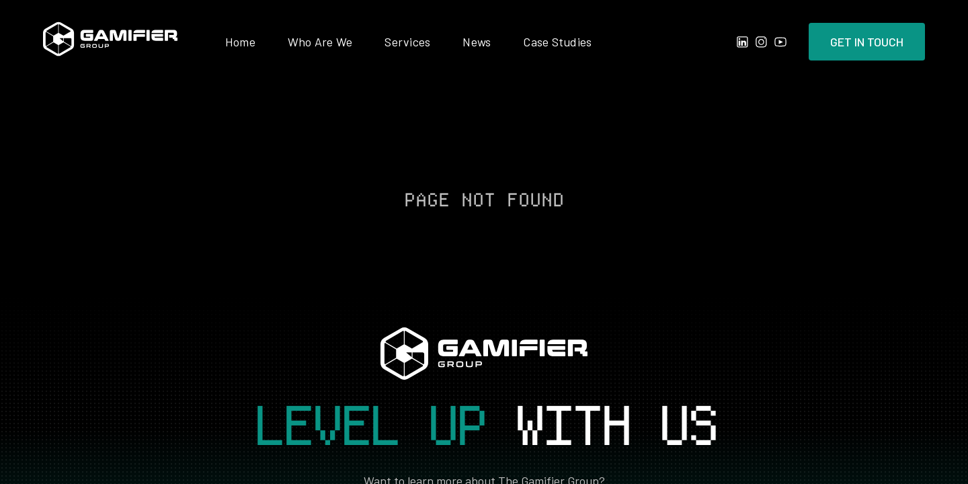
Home (240, 41)
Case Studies (557, 41)
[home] (110, 42)
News (476, 41)
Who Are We (320, 41)
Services (407, 41)
